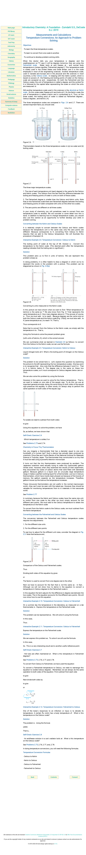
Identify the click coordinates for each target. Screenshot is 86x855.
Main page (11, 28)
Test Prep (11, 42)
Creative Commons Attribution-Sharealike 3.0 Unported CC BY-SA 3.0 (45, 834)
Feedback (11, 109)
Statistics (11, 98)
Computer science (11, 105)
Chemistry (11, 53)
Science (11, 90)
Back (32, 777)
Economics (11, 65)
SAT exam (11, 39)
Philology (11, 83)
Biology (11, 50)
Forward (75, 777)
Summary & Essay (11, 102)
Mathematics (11, 76)
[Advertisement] (43, 12)
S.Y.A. (56, 844)
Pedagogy (11, 79)
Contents (54, 777)
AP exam (11, 35)
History (11, 61)
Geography (11, 57)
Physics (11, 87)
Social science (11, 94)
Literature (11, 72)
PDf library (11, 31)
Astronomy (11, 46)
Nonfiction (11, 113)
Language (11, 68)
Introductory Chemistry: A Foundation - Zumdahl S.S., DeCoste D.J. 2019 (53, 28)
